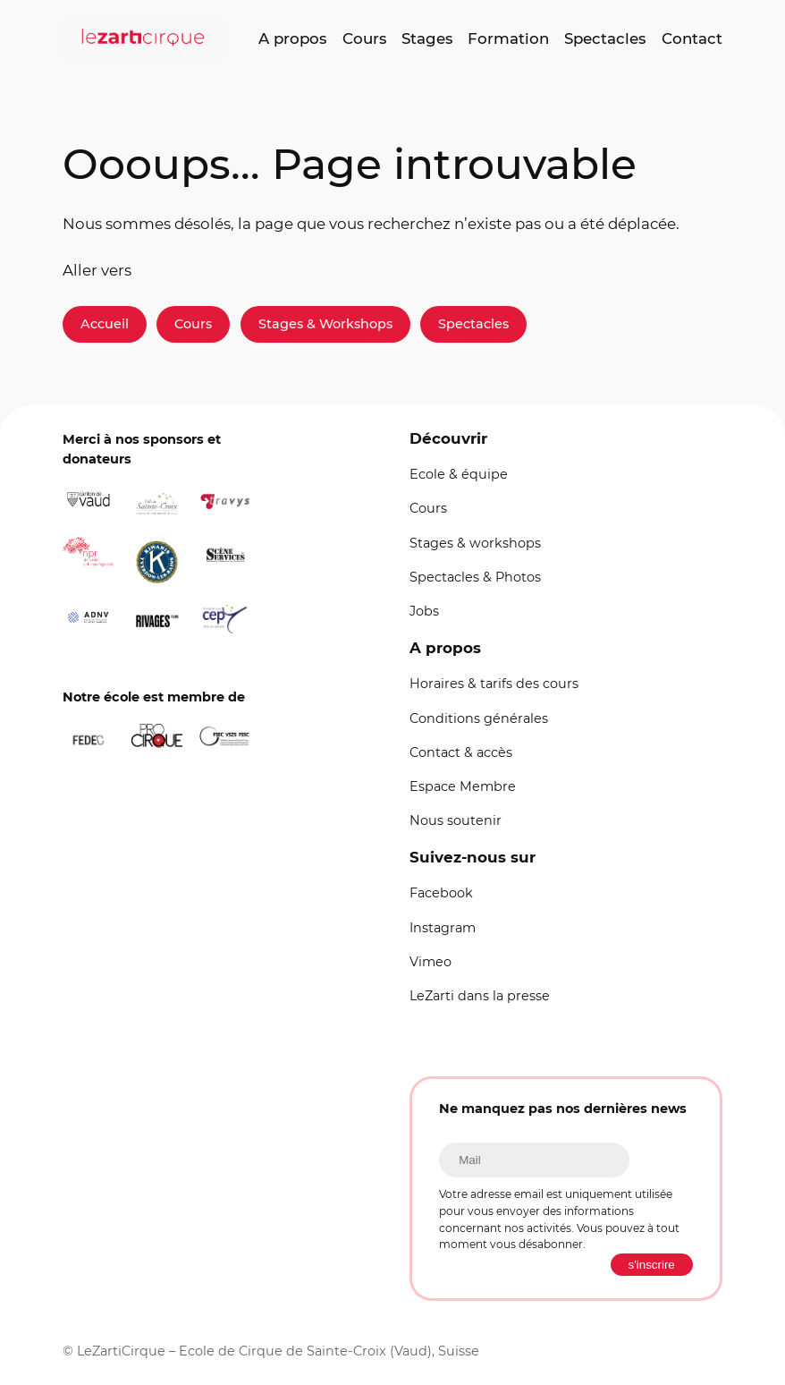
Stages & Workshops (325, 324)
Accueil (104, 324)
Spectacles (473, 324)
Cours (193, 324)
